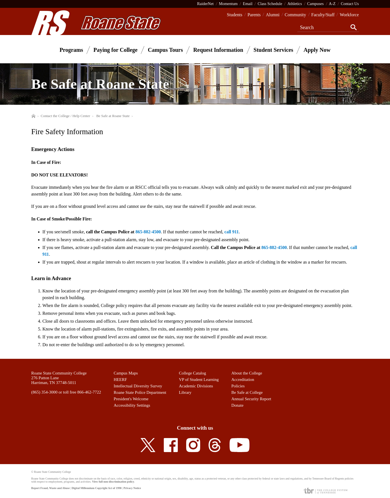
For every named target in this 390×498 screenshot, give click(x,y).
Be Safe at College (247, 392)
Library (185, 392)
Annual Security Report (251, 399)
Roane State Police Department (140, 392)
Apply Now (316, 50)
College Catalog (192, 373)
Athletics (294, 3)
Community (295, 14)
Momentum (228, 3)
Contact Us (350, 3)
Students (234, 14)
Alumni (272, 14)
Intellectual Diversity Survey (138, 386)
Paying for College (115, 50)
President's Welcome (131, 399)
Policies (238, 386)
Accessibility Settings (132, 405)
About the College (246, 373)
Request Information (218, 50)
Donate (237, 405)
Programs (71, 50)
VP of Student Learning (199, 379)
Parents (254, 14)
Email (247, 3)
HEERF (120, 379)
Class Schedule (270, 3)
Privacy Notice (132, 488)
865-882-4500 (148, 231)
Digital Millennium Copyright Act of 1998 (97, 488)
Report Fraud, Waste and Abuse (50, 488)
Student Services (273, 50)
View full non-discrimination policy (113, 481)
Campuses (315, 3)
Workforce (349, 14)
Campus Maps (126, 373)
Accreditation (242, 379)
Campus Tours (165, 50)
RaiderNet (205, 3)
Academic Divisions (196, 386)
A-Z (332, 3)
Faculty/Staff (323, 14)
